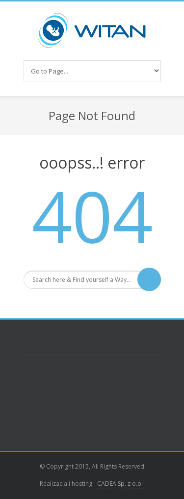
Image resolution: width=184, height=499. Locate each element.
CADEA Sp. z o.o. (120, 483)
